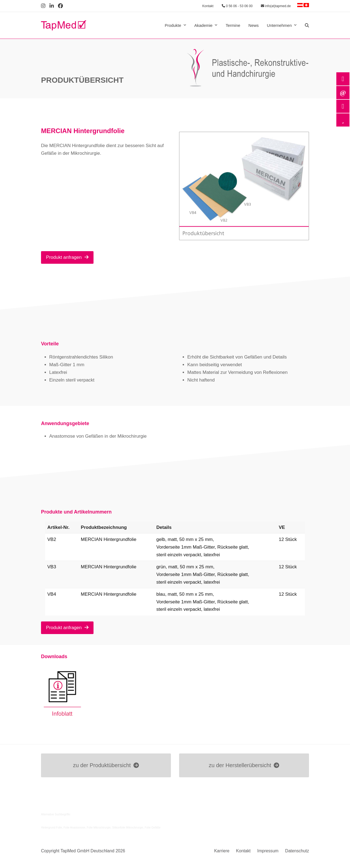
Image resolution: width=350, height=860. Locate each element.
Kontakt (208, 6)
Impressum (268, 850)
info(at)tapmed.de (276, 6)
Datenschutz (297, 850)
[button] (307, 25)
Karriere (221, 850)
